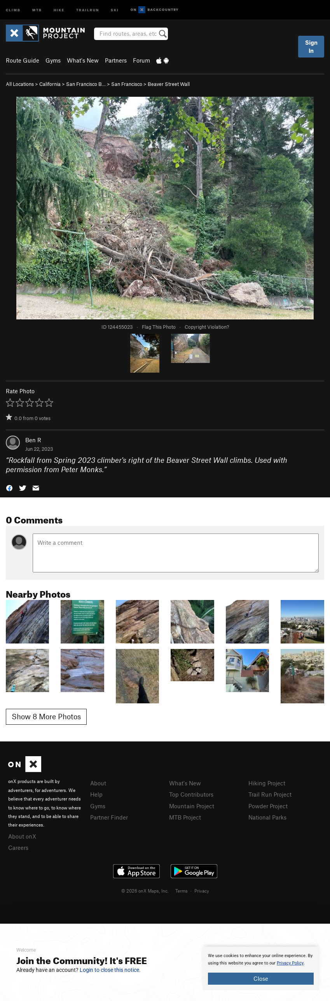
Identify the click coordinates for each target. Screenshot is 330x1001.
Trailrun (87, 9)
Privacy (201, 890)
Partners (116, 60)
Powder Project (268, 805)
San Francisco (126, 84)
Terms (181, 890)
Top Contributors (191, 794)
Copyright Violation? (207, 327)
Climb (13, 9)
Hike (59, 9)
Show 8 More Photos (46, 716)
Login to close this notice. (110, 970)
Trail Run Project (270, 794)
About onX (22, 836)
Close (260, 978)
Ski (115, 9)
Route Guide (22, 60)
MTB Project (185, 817)
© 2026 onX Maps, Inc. (145, 890)
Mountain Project (191, 805)
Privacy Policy (290, 963)
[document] (261, 968)
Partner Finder (109, 817)
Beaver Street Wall (169, 84)
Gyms (53, 60)
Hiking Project (266, 783)
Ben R (33, 439)
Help (96, 794)
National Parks (267, 817)
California (50, 84)
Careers (18, 847)
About (98, 783)
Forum (141, 60)
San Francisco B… (86, 84)
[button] (9, 487)
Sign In (311, 46)
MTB (37, 9)
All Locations (20, 84)
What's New (83, 60)
